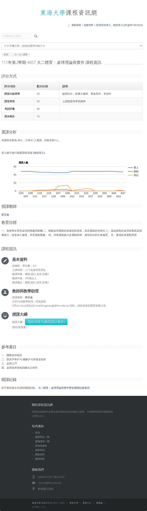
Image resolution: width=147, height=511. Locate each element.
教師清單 (40, 458)
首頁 (37, 432)
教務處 (99, 502)
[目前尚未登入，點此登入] (110, 25)
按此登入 (39, 152)
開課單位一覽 (42, 437)
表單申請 (40, 450)
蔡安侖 (5, 214)
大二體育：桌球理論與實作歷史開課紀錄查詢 (64, 388)
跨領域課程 (41, 445)
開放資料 (40, 454)
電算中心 (87, 502)
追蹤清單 (88, 25)
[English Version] (133, 25)
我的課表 (76, 25)
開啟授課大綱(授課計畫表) (46, 322)
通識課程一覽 (42, 441)
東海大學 (36, 502)
